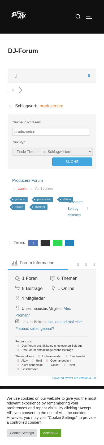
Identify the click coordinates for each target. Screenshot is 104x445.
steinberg (40, 206)
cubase (19, 206)
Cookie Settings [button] (22, 433)
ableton (67, 199)
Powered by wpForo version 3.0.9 (73, 377)
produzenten (43, 199)
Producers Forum (27, 180)
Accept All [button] (50, 433)
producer (20, 199)
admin (22, 189)
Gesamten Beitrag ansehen (78, 208)
